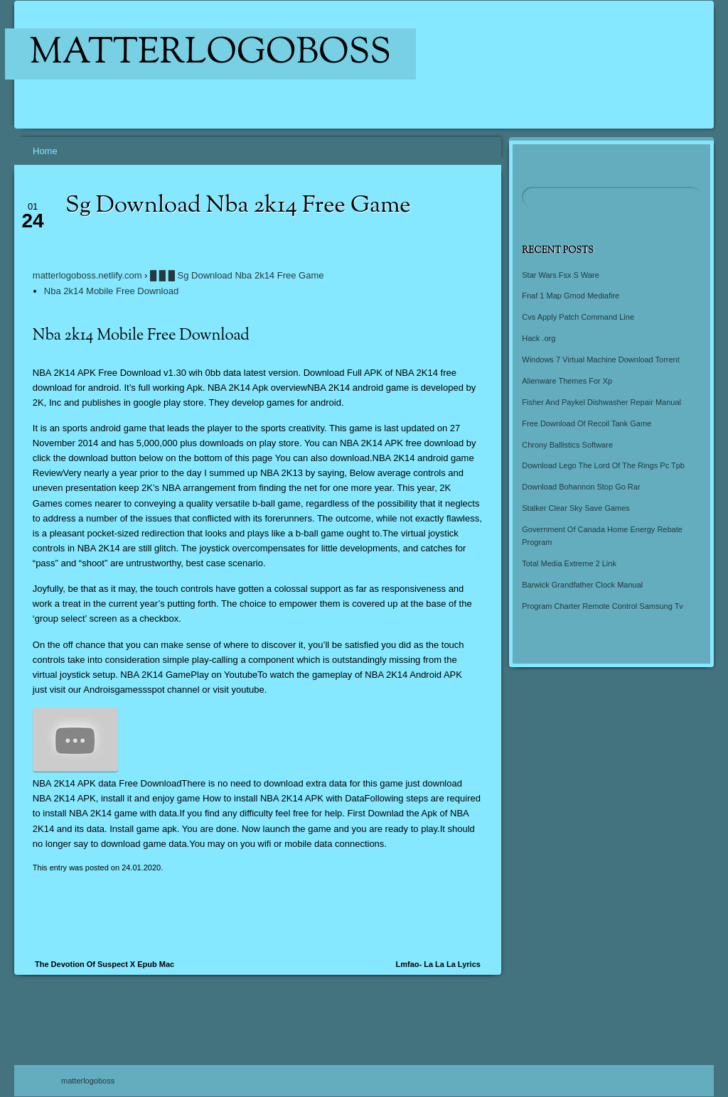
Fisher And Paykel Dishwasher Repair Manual (601, 402)
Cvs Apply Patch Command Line (578, 317)
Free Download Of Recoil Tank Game (586, 423)
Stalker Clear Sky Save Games (576, 508)
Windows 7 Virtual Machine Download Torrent (601, 359)
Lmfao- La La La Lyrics (437, 964)
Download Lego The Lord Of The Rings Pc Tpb (603, 465)
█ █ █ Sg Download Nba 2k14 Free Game (236, 275)
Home (45, 151)
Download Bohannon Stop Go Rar (581, 486)
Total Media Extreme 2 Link (569, 563)
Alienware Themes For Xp (567, 381)
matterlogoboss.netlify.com (87, 275)
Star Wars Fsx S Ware (560, 275)
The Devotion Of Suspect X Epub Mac (104, 964)
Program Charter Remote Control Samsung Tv (602, 606)
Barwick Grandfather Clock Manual (582, 584)
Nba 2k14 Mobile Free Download (111, 291)
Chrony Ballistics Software (567, 445)
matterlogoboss (211, 54)
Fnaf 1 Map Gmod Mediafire (570, 295)
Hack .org (538, 338)
